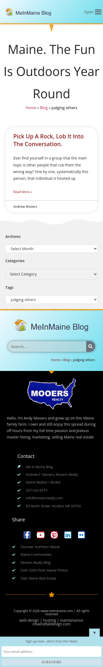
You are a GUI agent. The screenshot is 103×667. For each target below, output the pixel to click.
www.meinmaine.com (57, 611)
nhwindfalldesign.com (52, 623)
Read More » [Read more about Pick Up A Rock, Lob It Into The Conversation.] (22, 192)
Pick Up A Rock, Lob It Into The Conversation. (48, 140)
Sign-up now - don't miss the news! (51, 641)
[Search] (90, 346)
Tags (9, 287)
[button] (89, 12)
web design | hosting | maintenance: (51, 620)
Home (30, 108)
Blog (43, 108)
